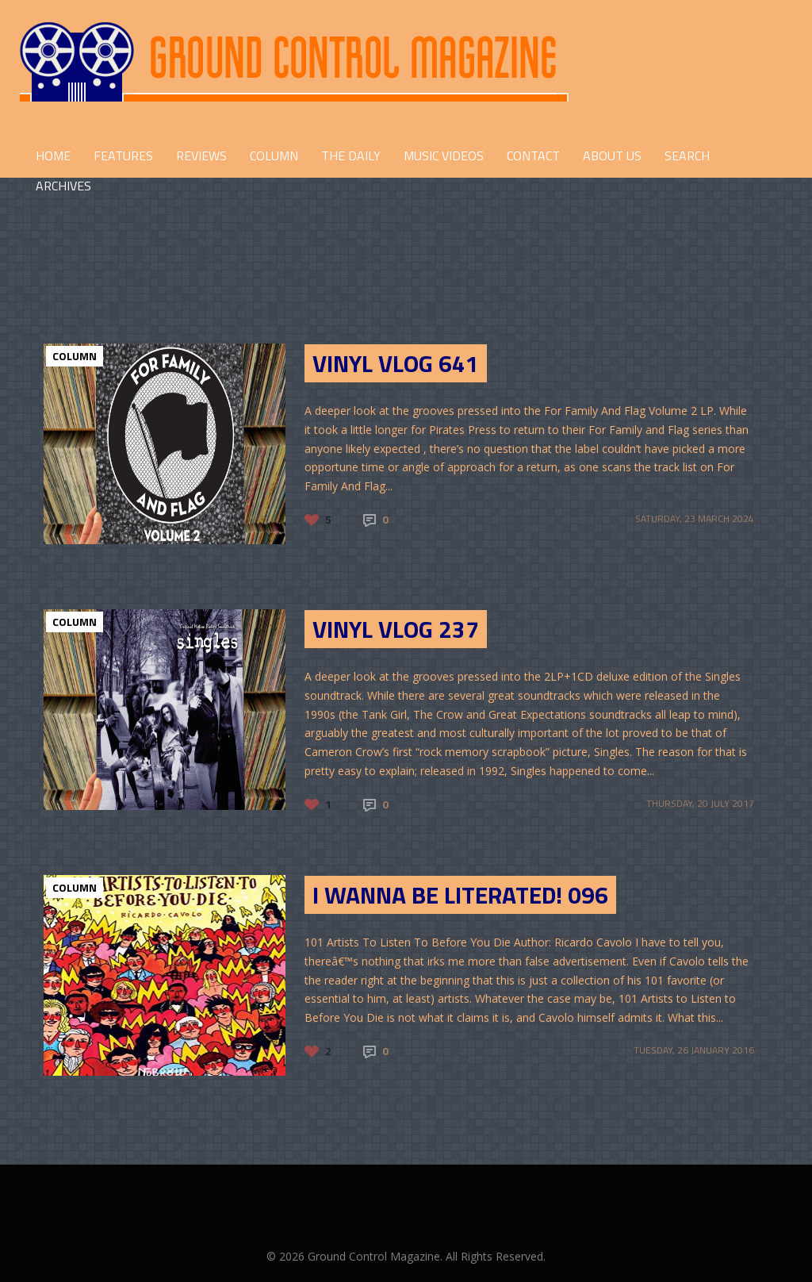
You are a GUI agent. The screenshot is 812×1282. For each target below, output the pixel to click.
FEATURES (123, 155)
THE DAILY (351, 155)
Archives (63, 185)
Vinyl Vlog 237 (395, 629)
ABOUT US (612, 155)
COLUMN (274, 155)
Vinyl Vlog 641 (395, 363)
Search (687, 155)
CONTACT (533, 155)
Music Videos (444, 155)
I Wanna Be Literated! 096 (460, 895)
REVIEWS (201, 155)
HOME (53, 155)
